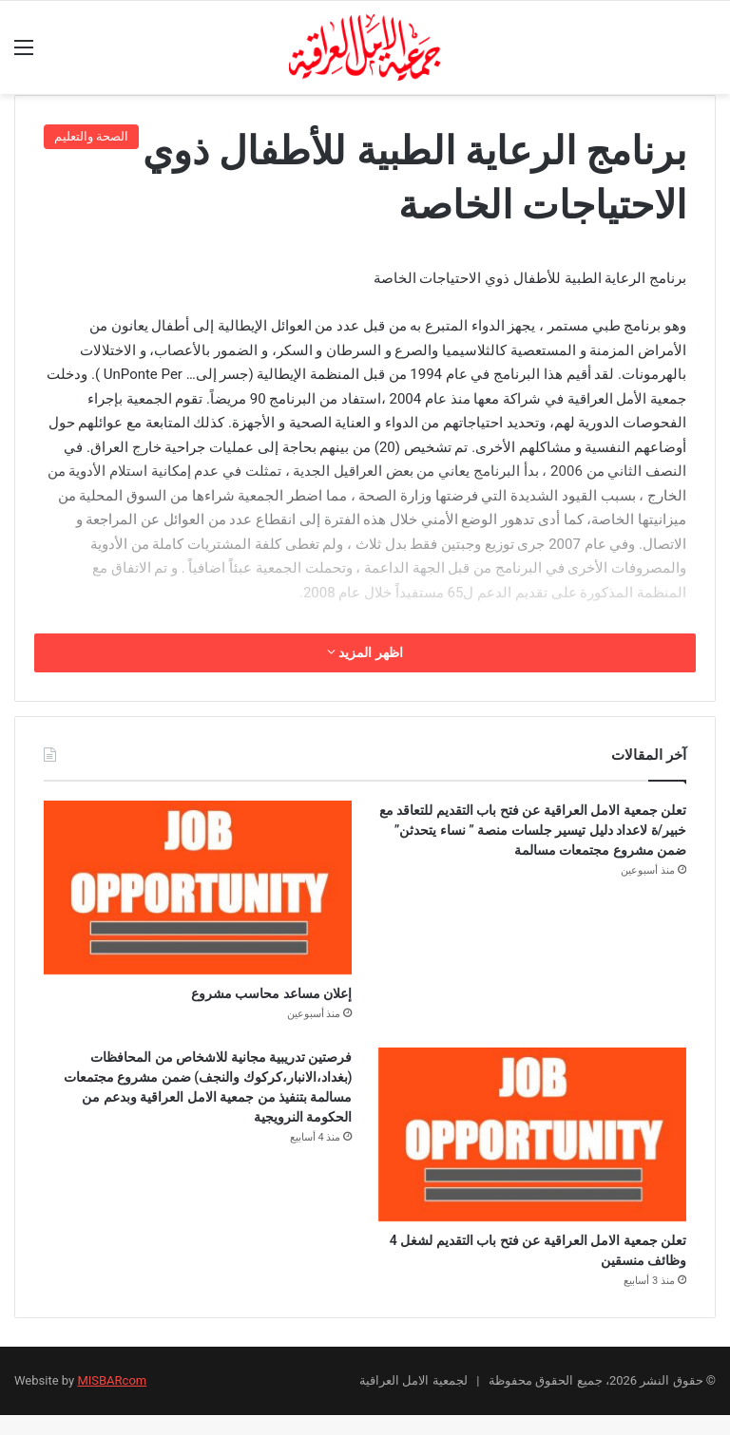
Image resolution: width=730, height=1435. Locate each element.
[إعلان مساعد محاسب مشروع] (198, 887)
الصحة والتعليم (91, 136)
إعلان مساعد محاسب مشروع (235, 997)
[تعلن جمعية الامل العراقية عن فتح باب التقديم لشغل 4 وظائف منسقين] (532, 1141)
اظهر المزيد (365, 652)
